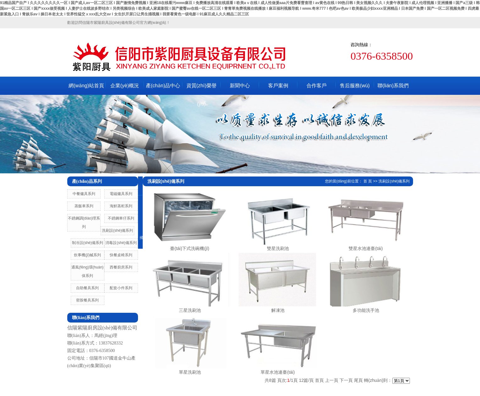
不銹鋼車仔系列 (121, 218)
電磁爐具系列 (121, 194)
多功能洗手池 (366, 310)
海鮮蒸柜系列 (121, 206)
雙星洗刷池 (278, 248)
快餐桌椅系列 (121, 255)
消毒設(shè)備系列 (120, 243)
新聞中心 (240, 85)
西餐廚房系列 (121, 267)
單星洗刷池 (190, 372)
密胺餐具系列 (87, 300)
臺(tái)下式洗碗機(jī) (189, 248)
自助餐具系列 (87, 288)
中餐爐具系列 (84, 194)
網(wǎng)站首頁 (86, 85)
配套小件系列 (121, 288)
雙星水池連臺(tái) (366, 248)
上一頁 (331, 380)
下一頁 (346, 380)
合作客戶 (316, 85)
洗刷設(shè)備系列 (117, 230)
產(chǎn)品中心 (163, 85)
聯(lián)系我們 (393, 85)
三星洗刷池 (190, 310)
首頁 (319, 380)
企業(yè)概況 (124, 85)
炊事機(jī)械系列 (87, 255)
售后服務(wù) (355, 85)
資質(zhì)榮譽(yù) (201, 89)
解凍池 (277, 310)
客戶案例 (278, 85)
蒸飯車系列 (83, 206)
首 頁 (367, 181)
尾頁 (358, 380)
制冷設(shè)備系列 (87, 243)
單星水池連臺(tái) (278, 372)
